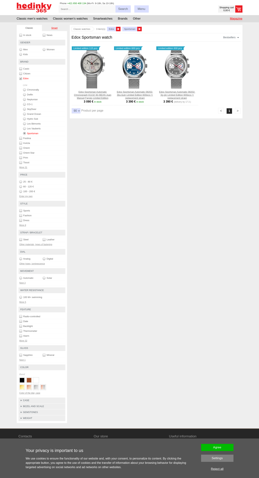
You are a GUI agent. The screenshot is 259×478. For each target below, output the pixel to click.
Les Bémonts (32, 123)
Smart (54, 28)
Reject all (217, 469)
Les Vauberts (32, 128)
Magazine (236, 18)
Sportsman (30, 133)
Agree (217, 447)
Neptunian (30, 99)
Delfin (28, 94)
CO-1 (28, 104)
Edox (24, 78)
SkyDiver (30, 109)
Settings (217, 458)
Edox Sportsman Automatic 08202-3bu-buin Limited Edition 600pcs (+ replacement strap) (135, 95)
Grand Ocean (32, 114)
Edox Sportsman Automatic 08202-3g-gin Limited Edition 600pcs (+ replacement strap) (177, 95)
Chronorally (31, 89)
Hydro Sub (30, 118)
